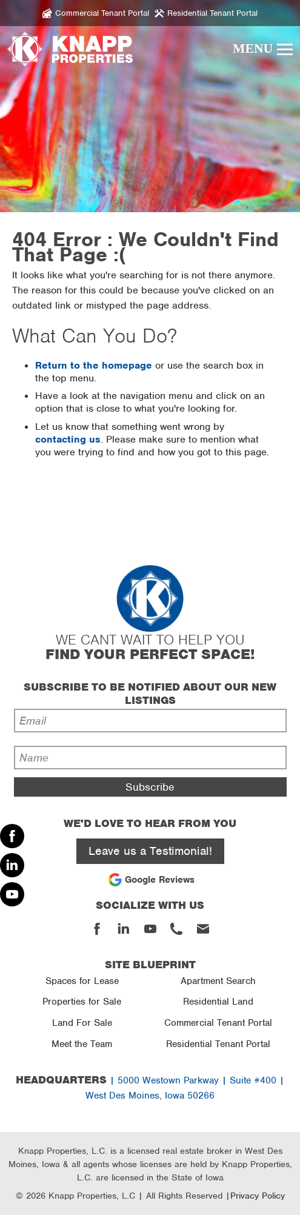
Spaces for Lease (82, 981)
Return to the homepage (93, 365)
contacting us (68, 439)
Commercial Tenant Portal (218, 1023)
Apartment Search (218, 981)
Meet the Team (82, 1044)
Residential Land (218, 1002)
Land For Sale (82, 1023)
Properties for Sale (81, 1002)
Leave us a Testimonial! (150, 851)
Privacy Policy (257, 1195)
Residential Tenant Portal (218, 1044)
